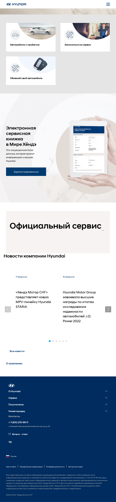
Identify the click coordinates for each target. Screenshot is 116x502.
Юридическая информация (31, 467)
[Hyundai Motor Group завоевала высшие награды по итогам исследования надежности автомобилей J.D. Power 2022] (81, 303)
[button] (50, 341)
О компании (14, 363)
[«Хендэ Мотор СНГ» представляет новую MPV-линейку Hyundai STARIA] (34, 303)
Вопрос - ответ (18, 434)
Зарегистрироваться (26, 171)
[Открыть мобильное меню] (108, 4)
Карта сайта (11, 467)
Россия (11, 456)
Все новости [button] (17, 351)
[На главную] (16, 4)
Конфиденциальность (55, 467)
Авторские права (75, 467)
